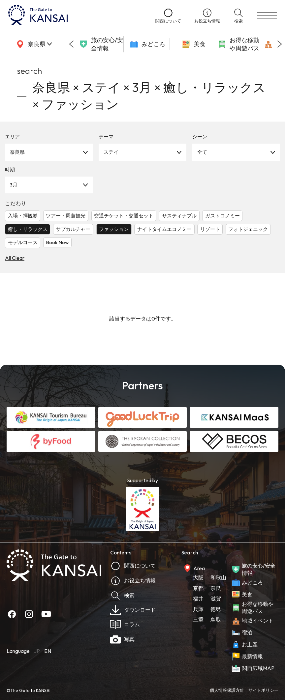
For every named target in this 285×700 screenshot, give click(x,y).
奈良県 (17, 152)
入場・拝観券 (23, 215)
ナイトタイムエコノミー (164, 229)
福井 (198, 598)
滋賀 (215, 598)
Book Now (57, 242)
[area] (33, 44)
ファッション (114, 229)
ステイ (111, 152)
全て (202, 152)
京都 (198, 588)
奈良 (215, 588)
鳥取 (215, 619)
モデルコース (23, 242)
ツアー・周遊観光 (65, 215)
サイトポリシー (263, 690)
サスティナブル (179, 215)
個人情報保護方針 (227, 690)
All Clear (14, 258)
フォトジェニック (248, 229)
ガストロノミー (222, 215)
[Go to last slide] (71, 44)
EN (47, 651)
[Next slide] (279, 44)
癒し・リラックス (28, 229)
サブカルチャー (73, 229)
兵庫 (198, 609)
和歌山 (218, 577)
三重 (198, 619)
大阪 (198, 577)
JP (37, 651)
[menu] (267, 15)
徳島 (215, 609)
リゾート (210, 229)
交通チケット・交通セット (123, 215)
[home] (75, 15)
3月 (13, 185)
